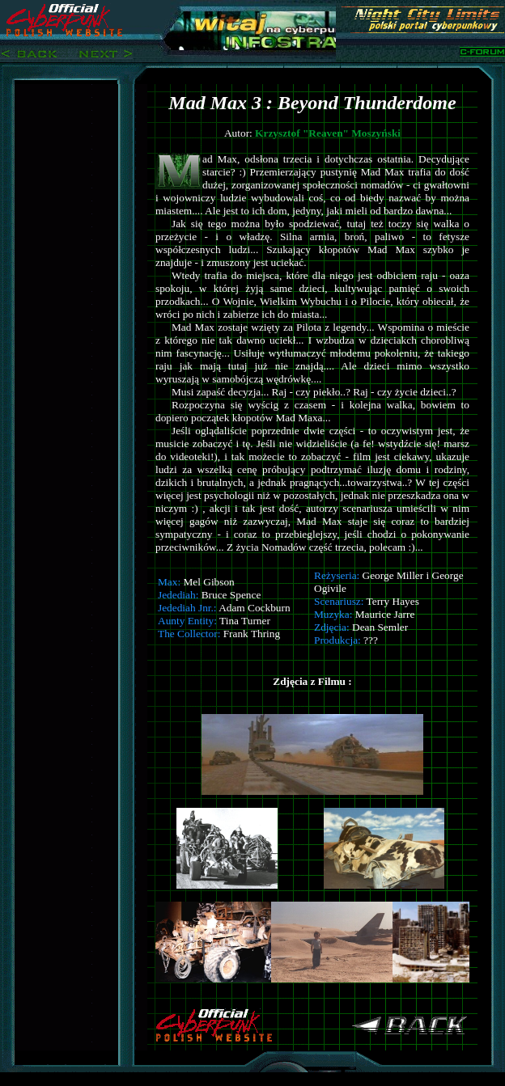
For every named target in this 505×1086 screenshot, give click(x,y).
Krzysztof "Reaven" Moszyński (328, 133)
